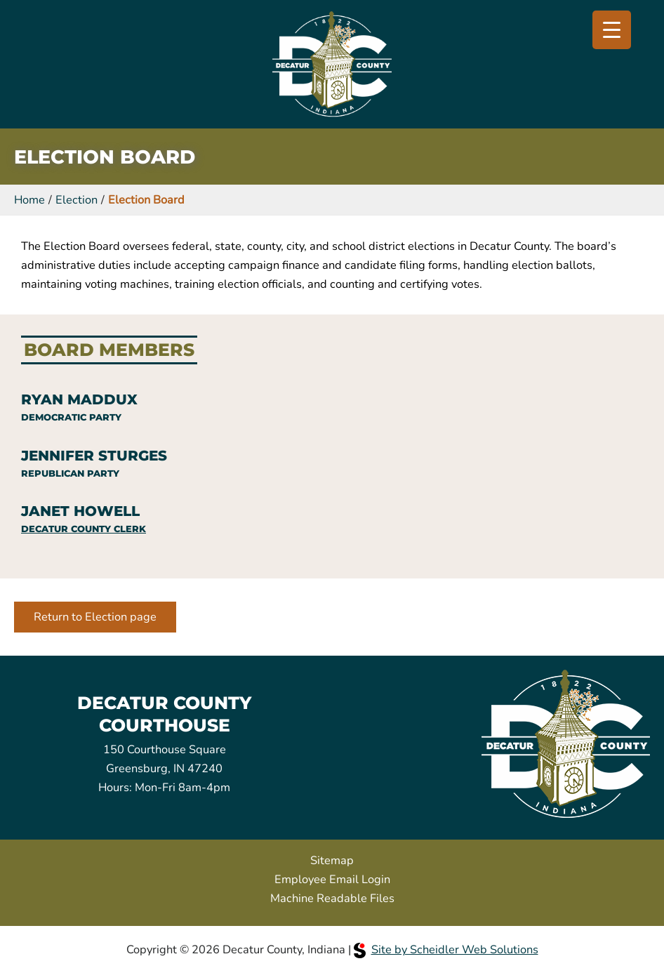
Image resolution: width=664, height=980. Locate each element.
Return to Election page (95, 617)
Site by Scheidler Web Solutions (446, 949)
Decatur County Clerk (83, 529)
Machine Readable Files (332, 898)
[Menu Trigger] (611, 30)
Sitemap (332, 860)
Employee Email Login (332, 879)
